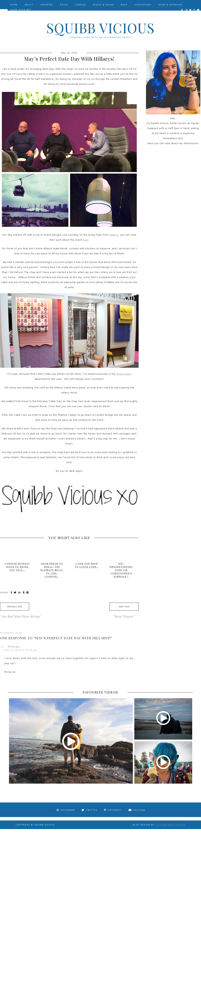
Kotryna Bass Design (170, 824)
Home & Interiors (170, 4)
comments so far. (12, 632)
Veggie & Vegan (103, 4)
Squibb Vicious (100, 28)
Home (14, 4)
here (85, 239)
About (29, 4)
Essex (64, 4)
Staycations (142, 4)
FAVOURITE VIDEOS (100, 692)
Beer (124, 4)
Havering (46, 4)
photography (124, 373)
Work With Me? (20, 9)
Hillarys (113, 234)
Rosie (11, 646)
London (80, 4)
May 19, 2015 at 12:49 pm (20, 650)
